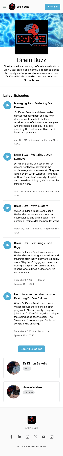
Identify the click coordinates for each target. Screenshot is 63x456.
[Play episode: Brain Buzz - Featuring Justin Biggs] (7, 245)
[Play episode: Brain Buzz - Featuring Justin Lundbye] (7, 157)
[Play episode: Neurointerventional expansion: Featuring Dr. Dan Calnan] (7, 296)
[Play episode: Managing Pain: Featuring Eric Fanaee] (7, 105)
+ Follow (53, 6)
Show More (31, 80)
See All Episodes (31, 349)
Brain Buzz (23, 6)
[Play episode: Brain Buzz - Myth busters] (7, 208)
